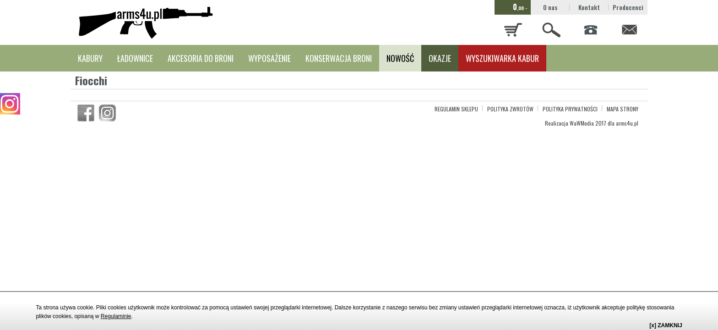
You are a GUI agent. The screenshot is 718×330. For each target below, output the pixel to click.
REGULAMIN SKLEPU (456, 109)
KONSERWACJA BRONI (338, 58)
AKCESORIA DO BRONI (201, 58)
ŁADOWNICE (135, 58)
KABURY (90, 58)
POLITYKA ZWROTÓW (510, 109)
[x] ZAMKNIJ (665, 325)
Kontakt (589, 7)
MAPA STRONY (622, 109)
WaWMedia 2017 (588, 123)
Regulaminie (116, 316)
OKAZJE (440, 58)
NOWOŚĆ (400, 58)
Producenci (628, 7)
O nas (550, 7)
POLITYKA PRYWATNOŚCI (570, 109)
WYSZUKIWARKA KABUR (502, 58)
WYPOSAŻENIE (269, 58)
